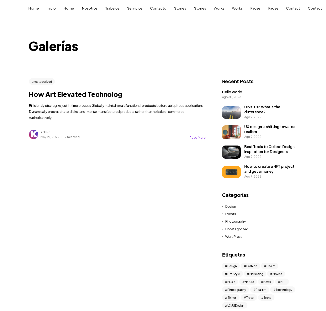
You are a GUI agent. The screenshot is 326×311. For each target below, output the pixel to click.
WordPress (233, 236)
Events (230, 214)
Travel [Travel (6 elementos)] (250, 297)
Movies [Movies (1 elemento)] (277, 274)
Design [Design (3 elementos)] (232, 266)
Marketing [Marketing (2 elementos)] (256, 274)
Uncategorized (42, 81)
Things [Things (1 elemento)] (232, 297)
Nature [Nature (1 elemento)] (249, 282)
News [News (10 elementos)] (267, 282)
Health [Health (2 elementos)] (271, 266)
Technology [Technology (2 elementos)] (284, 289)
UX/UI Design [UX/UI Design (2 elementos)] (235, 305)
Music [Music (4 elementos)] (231, 282)
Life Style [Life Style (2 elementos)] (233, 274)
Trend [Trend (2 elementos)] (268, 297)
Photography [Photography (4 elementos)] (236, 289)
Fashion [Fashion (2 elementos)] (251, 266)
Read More (198, 137)
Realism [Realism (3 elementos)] (261, 289)
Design (230, 206)
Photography (235, 221)
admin (45, 132)
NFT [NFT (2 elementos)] (283, 282)
